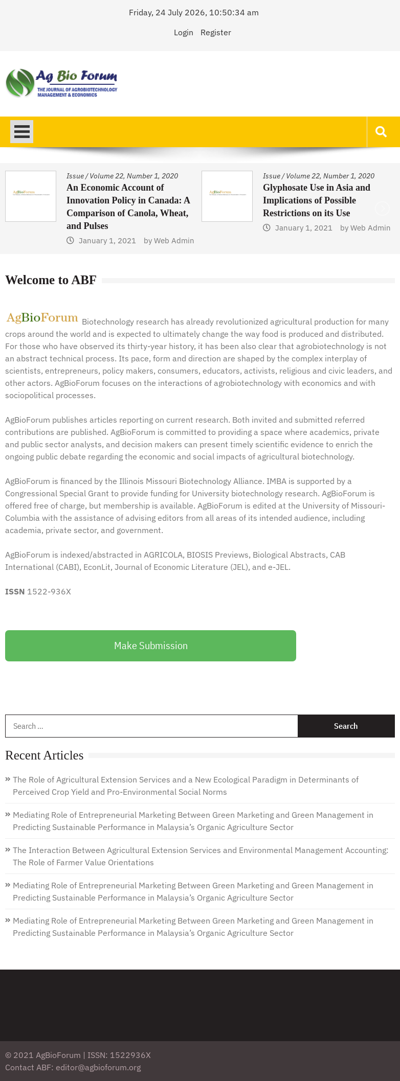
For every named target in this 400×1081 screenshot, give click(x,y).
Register (216, 32)
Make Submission (151, 645)
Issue (75, 175)
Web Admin (174, 240)
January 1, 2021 (107, 240)
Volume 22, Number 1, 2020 (134, 175)
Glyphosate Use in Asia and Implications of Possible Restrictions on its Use (316, 200)
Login (183, 32)
